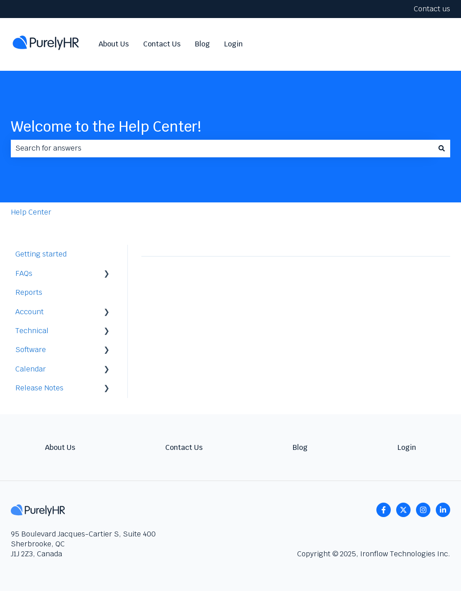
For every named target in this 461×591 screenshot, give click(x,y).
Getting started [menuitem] (41, 254)
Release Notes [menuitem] (39, 388)
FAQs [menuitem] (23, 273)
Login (233, 44)
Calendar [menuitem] (30, 369)
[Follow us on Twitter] (403, 510)
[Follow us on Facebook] (383, 510)
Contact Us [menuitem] (184, 447)
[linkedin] (443, 510)
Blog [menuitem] (300, 447)
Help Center (31, 212)
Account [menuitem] (29, 311)
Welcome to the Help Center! (106, 126)
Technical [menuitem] (32, 330)
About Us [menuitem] (60, 447)
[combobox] (222, 148)
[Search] (441, 148)
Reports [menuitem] (28, 292)
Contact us (432, 9)
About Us (114, 44)
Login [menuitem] (407, 447)
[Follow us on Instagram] (423, 510)
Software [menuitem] (30, 349)
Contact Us (162, 44)
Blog (202, 44)
